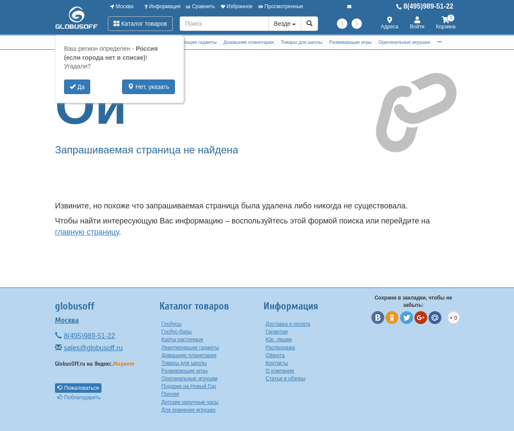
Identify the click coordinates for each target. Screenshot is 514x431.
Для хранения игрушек (189, 410)
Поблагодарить (79, 397)
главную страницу (87, 232)
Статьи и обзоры (286, 379)
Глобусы (172, 324)
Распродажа (280, 348)
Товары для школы (301, 42)
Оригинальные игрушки (404, 42)
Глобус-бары (177, 332)
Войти (417, 23)
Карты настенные (182, 339)
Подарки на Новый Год (189, 386)
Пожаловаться (78, 388)
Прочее (170, 394)
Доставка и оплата (288, 324)
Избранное (237, 6)
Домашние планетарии (248, 42)
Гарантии (277, 332)
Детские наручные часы (190, 402)
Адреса (389, 23)
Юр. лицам (279, 339)
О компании (280, 371)
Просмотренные (280, 6)
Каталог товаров (140, 23)
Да (77, 86)
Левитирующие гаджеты (190, 42)
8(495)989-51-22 (424, 6)
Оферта (275, 355)
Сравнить (200, 6)
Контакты (277, 363)
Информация (162, 6)
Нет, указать (148, 86)
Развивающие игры (350, 42)
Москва (121, 6)
